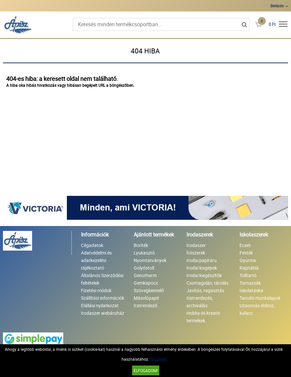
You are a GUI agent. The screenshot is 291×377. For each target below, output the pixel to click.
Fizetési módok (96, 290)
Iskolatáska (251, 290)
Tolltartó (248, 275)
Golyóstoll (144, 268)
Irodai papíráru (201, 260)
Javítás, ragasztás (205, 290)
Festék (246, 253)
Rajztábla (249, 268)
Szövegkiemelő (149, 290)
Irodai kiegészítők (204, 275)
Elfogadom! (146, 370)
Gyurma (248, 260)
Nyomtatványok (150, 260)
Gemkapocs (146, 283)
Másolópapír (146, 298)
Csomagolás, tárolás (207, 283)
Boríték (141, 245)
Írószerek (195, 253)
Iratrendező (145, 305)
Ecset (245, 245)
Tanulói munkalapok (260, 298)
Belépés (277, 5)
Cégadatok (92, 245)
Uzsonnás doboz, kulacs (257, 309)
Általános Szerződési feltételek (102, 279)
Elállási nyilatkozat (100, 305)
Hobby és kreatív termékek (203, 317)
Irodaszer (196, 245)
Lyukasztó (144, 253)
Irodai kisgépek (201, 268)
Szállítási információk (102, 298)
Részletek (158, 359)
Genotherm (145, 275)
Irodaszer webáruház (102, 313)
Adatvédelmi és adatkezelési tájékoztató (96, 260)
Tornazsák (250, 283)
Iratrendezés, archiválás (199, 302)
